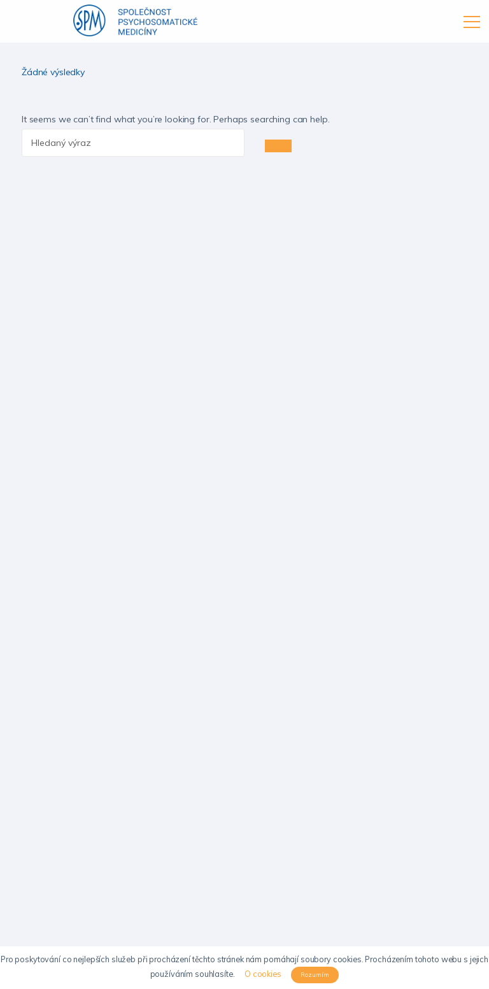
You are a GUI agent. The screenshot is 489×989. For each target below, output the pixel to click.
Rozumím (315, 975)
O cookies (262, 974)
